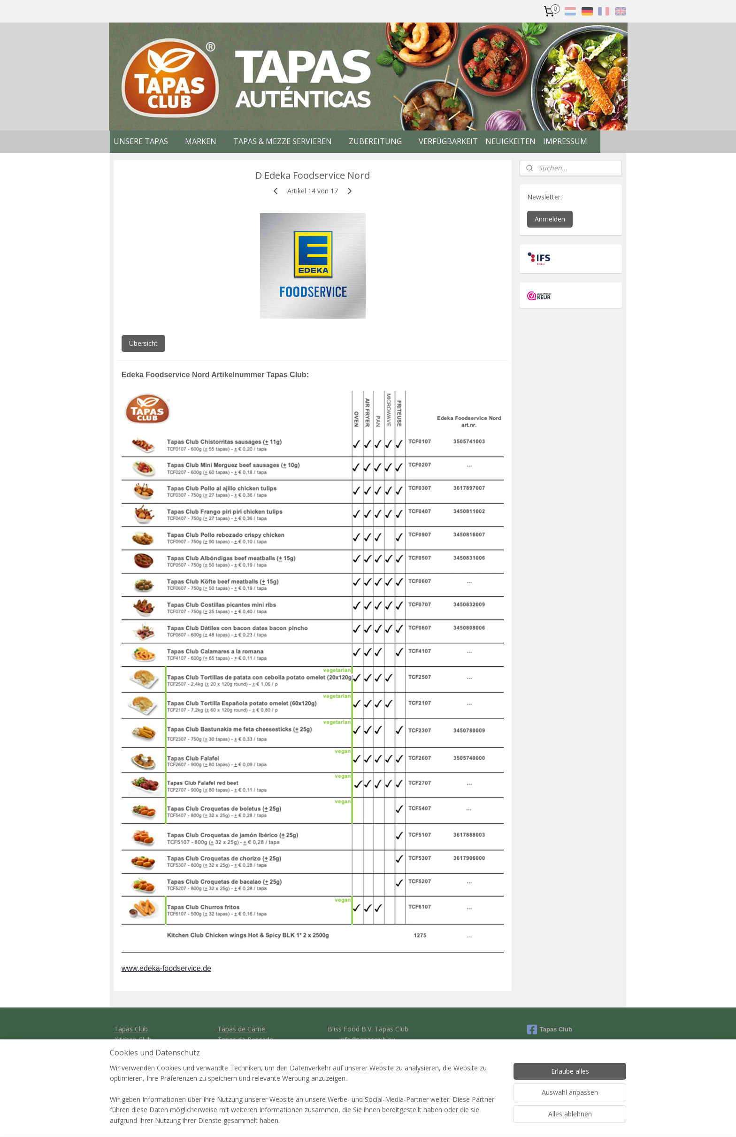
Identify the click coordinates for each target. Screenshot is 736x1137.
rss (415, 1119)
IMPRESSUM (570, 141)
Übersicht (143, 343)
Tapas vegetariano (245, 1049)
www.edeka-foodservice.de (166, 968)
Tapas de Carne (242, 1028)
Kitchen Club (133, 1039)
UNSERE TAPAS (145, 141)
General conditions (367, 1060)
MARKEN (205, 141)
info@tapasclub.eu (367, 1039)
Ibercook (127, 1049)
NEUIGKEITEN (510, 141)
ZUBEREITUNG (380, 141)
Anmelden (550, 218)
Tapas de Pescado (245, 1039)
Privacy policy (368, 1071)
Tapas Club (131, 1028)
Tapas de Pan (238, 1060)
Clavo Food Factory (144, 1060)
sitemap (395, 1119)
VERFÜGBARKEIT (448, 141)
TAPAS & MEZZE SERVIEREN (287, 141)
